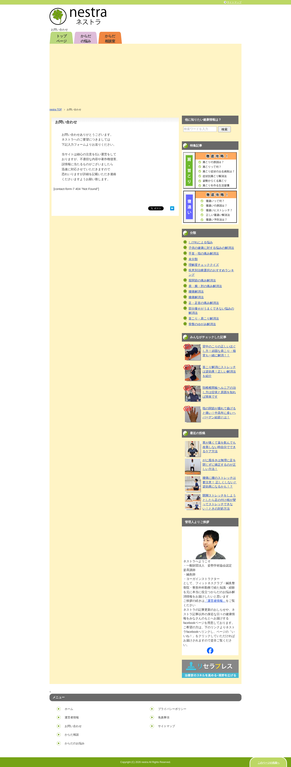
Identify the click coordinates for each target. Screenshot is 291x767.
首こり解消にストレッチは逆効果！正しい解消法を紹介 (219, 371)
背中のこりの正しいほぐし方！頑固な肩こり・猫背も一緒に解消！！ (219, 351)
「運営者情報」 (215, 600)
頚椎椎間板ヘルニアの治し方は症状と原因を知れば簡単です (219, 392)
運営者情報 (72, 717)
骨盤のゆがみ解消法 (202, 324)
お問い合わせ (73, 726)
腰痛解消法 (196, 291)
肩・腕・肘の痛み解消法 (205, 286)
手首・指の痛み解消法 (204, 253)
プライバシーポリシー (172, 709)
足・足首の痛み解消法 (204, 303)
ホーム (69, 709)
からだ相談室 (110, 38)
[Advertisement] (145, 77)
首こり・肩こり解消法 (204, 318)
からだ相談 (72, 734)
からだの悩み (86, 38)
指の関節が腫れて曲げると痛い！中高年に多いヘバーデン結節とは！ (219, 413)
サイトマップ (166, 726)
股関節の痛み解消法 (202, 280)
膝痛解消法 (196, 297)
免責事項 (163, 717)
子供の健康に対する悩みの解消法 (211, 247)
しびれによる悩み (201, 242)
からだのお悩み (74, 743)
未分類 (193, 259)
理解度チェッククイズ (204, 264)
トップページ (61, 38)
